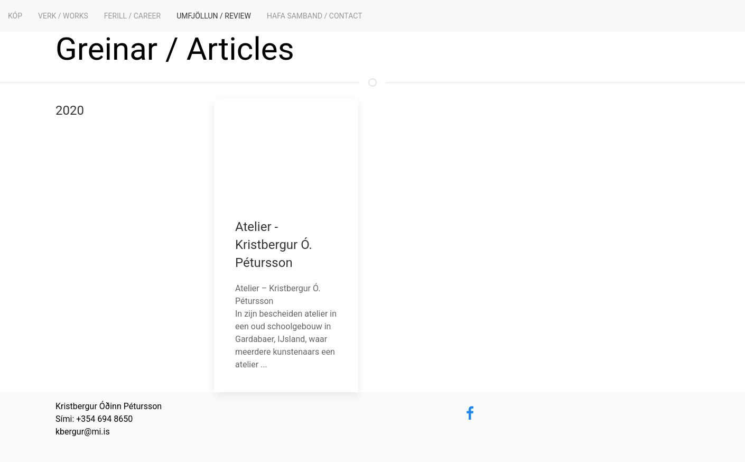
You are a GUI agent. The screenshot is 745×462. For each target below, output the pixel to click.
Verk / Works (63, 16)
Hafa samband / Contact (314, 16)
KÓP (15, 16)
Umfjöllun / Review (213, 16)
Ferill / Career (132, 16)
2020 (69, 110)
